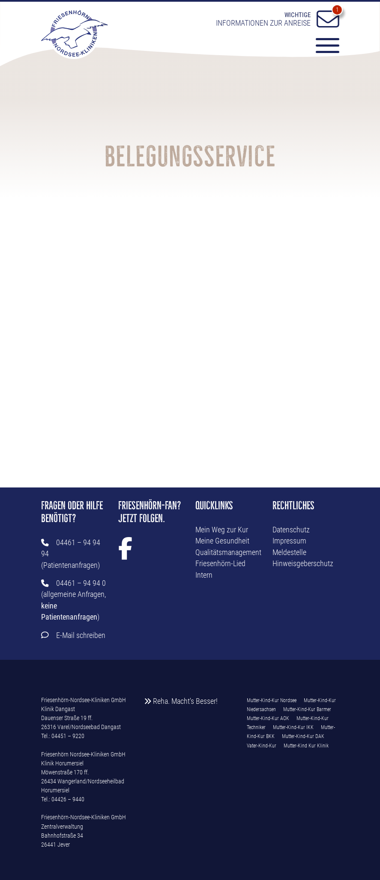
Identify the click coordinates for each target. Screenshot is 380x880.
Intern (203, 575)
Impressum (289, 541)
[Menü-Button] (323, 47)
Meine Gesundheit (222, 541)
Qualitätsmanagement (228, 552)
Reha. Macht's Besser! (181, 701)
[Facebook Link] (125, 554)
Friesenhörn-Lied (220, 563)
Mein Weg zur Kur (221, 530)
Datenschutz (291, 530)
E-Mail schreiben (80, 635)
